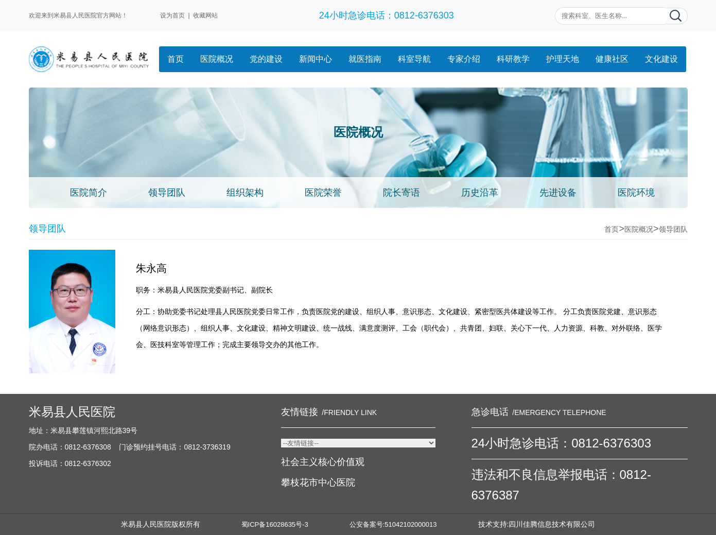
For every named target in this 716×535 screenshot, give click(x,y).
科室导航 (414, 59)
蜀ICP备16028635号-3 (274, 524)
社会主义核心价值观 (322, 462)
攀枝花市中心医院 (318, 482)
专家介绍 (463, 59)
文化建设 (661, 59)
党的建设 (266, 59)
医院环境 (636, 192)
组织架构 (245, 192)
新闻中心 (315, 59)
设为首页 (172, 15)
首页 (175, 59)
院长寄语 (401, 192)
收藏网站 (205, 15)
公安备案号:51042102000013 (393, 524)
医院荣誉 (323, 192)
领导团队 (166, 192)
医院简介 (88, 192)
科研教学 (513, 59)
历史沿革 (479, 192)
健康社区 (612, 59)
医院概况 (216, 59)
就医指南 (364, 59)
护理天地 (562, 59)
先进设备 (558, 192)
